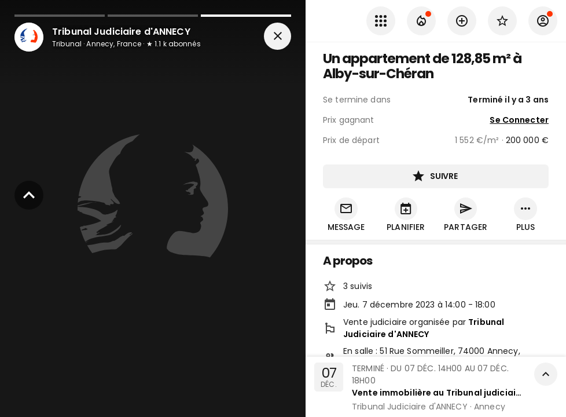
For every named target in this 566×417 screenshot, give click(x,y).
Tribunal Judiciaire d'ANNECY (423, 329)
